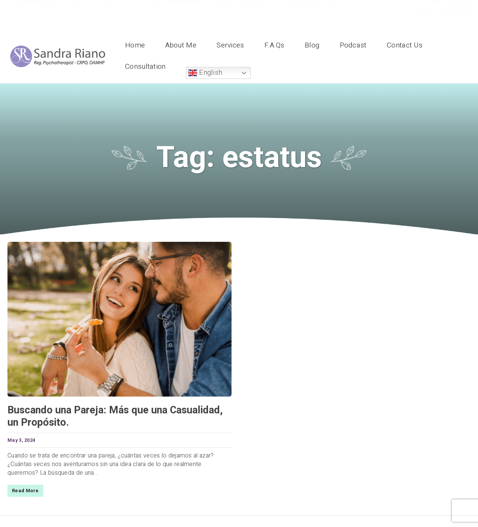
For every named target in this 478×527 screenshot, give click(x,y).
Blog (312, 45)
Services (230, 45)
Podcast (353, 45)
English (205, 72)
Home (135, 45)
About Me (180, 45)
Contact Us (404, 45)
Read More (25, 490)
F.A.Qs (274, 45)
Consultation (145, 66)
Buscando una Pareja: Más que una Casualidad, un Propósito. (115, 416)
